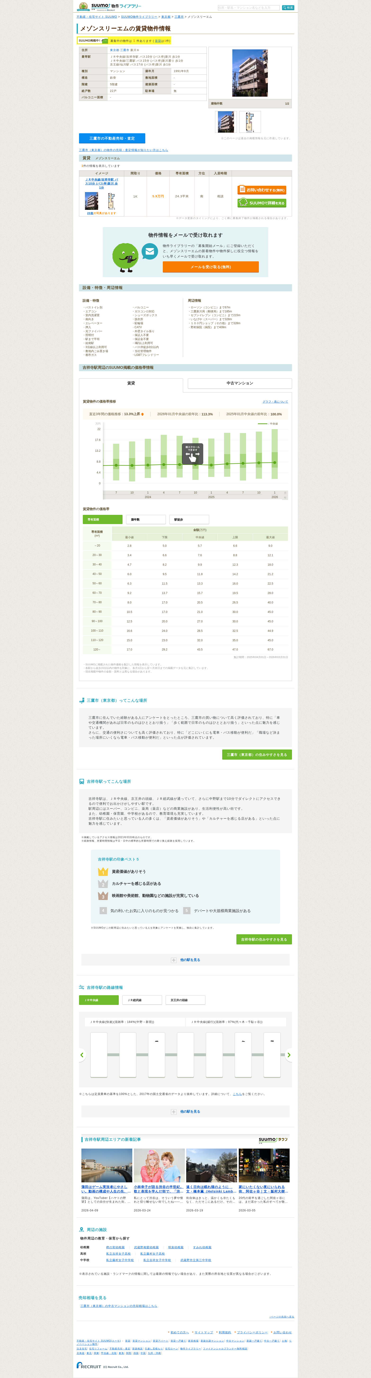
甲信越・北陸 (109, 1353)
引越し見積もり (154, 1348)
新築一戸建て (254, 1340)
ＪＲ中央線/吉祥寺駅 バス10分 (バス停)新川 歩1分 (101, 183)
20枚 (90, 213)
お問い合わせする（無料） (262, 190)
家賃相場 (193, 1340)
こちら (237, 1094)
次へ (288, 1055)
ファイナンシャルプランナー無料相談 (225, 1348)
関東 (96, 1353)
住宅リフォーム (98, 1348)
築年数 (135, 519)
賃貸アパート (160, 1340)
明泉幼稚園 (176, 1247)
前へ (82, 1055)
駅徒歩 (178, 519)
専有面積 (93, 519)
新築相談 (137, 1348)
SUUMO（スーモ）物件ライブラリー (109, 6)
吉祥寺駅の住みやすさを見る (264, 939)
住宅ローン (171, 1348)
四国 (136, 1353)
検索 (290, 7)
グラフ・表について (275, 401)
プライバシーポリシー (252, 1332)
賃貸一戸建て (178, 1340)
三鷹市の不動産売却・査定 (112, 138)
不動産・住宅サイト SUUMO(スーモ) (99, 1340)
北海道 (80, 1353)
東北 (89, 1353)
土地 (284, 1340)
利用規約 (225, 1332)
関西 (128, 1353)
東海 (121, 1353)
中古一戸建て (272, 1340)
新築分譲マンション (212, 1340)
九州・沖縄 (154, 1353)
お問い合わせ (283, 1332)
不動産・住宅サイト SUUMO (97, 16)
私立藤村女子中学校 (120, 1260)
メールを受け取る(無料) (210, 267)
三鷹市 (179, 16)
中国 (143, 1353)
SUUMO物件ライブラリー (139, 16)
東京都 (166, 16)
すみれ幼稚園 (202, 1247)
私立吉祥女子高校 (118, 1253)
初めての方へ (180, 1332)
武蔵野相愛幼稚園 (146, 1247)
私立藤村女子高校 (152, 1253)
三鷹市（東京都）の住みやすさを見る (257, 755)
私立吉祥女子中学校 (157, 1260)
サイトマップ (204, 1332)
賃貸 (158, 41)
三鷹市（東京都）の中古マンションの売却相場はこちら (118, 1306)
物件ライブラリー (190, 1348)
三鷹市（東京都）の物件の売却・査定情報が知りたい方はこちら (123, 150)
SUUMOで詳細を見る (262, 203)
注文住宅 (82, 1348)
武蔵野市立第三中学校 (196, 1260)
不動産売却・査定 (120, 1348)
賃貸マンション (141, 1340)
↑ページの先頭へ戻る (281, 1316)
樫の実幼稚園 (115, 1247)
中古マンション (235, 1340)
